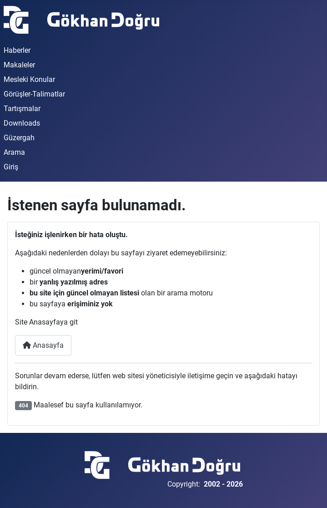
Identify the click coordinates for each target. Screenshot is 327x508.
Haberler (17, 50)
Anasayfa (43, 345)
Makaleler (19, 65)
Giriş (11, 167)
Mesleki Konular (29, 79)
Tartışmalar (22, 108)
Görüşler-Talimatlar (34, 94)
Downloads (22, 123)
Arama (14, 152)
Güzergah (19, 137)
